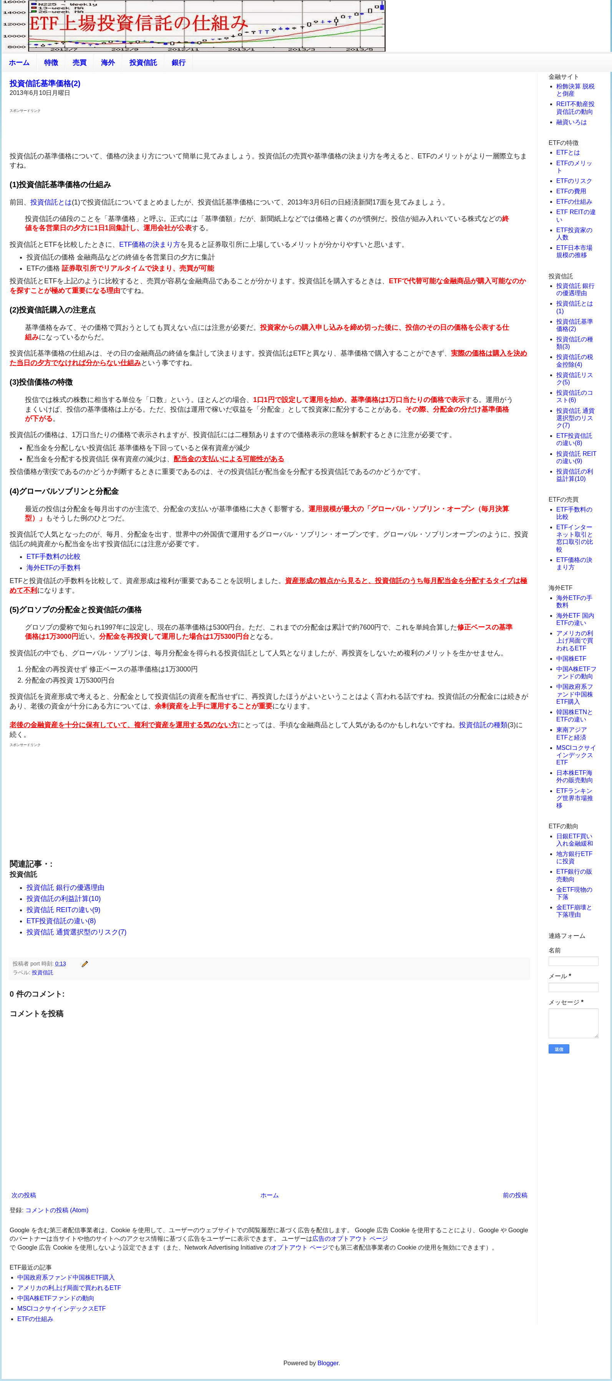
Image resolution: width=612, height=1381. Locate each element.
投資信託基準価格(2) (45, 83)
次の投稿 (24, 1195)
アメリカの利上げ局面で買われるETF (69, 1288)
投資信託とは (51, 202)
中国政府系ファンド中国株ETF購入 (66, 1277)
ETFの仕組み (35, 1319)
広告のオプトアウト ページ (350, 1238)
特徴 (51, 62)
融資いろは (571, 122)
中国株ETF (571, 658)
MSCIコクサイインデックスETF (61, 1308)
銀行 (179, 62)
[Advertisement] (270, 131)
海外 (108, 62)
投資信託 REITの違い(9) (63, 910)
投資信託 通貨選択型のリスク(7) (76, 932)
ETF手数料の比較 (54, 556)
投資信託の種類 (483, 725)
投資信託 (143, 62)
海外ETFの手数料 (54, 568)
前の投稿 (515, 1195)
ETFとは (568, 152)
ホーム (19, 62)
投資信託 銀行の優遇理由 (65, 887)
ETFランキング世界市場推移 (574, 798)
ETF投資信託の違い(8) (61, 921)
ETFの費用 (571, 191)
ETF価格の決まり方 (149, 244)
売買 (79, 62)
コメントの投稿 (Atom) (56, 1210)
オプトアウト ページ (299, 1247)
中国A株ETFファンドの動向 (56, 1298)
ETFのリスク (574, 181)
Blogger (328, 1363)
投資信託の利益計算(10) (64, 898)
